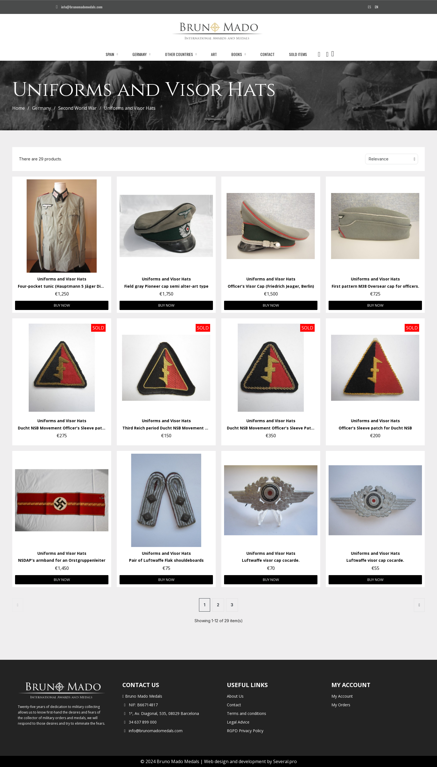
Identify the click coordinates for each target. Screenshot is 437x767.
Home (18, 108)
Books (238, 54)
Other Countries (181, 54)
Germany (141, 54)
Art (214, 54)
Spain (112, 54)
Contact (267, 54)
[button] (319, 54)
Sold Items (298, 54)
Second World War (77, 108)
